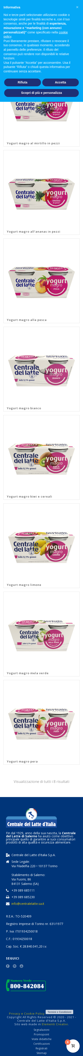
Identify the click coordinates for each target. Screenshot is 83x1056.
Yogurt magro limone (24, 585)
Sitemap (42, 1053)
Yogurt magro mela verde (28, 673)
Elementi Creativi (55, 1024)
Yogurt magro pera (22, 761)
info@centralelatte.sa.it (28, 904)
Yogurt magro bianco (24, 408)
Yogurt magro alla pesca (27, 320)
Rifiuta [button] (22, 82)
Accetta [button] (60, 82)
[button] (77, 7)
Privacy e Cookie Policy (27, 1013)
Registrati (41, 1048)
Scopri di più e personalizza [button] (41, 93)
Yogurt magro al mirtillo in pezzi (33, 143)
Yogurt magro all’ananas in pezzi (33, 232)
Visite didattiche (42, 1039)
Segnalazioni (41, 1030)
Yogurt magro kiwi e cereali (29, 496)
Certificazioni (41, 1044)
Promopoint (41, 1034)
